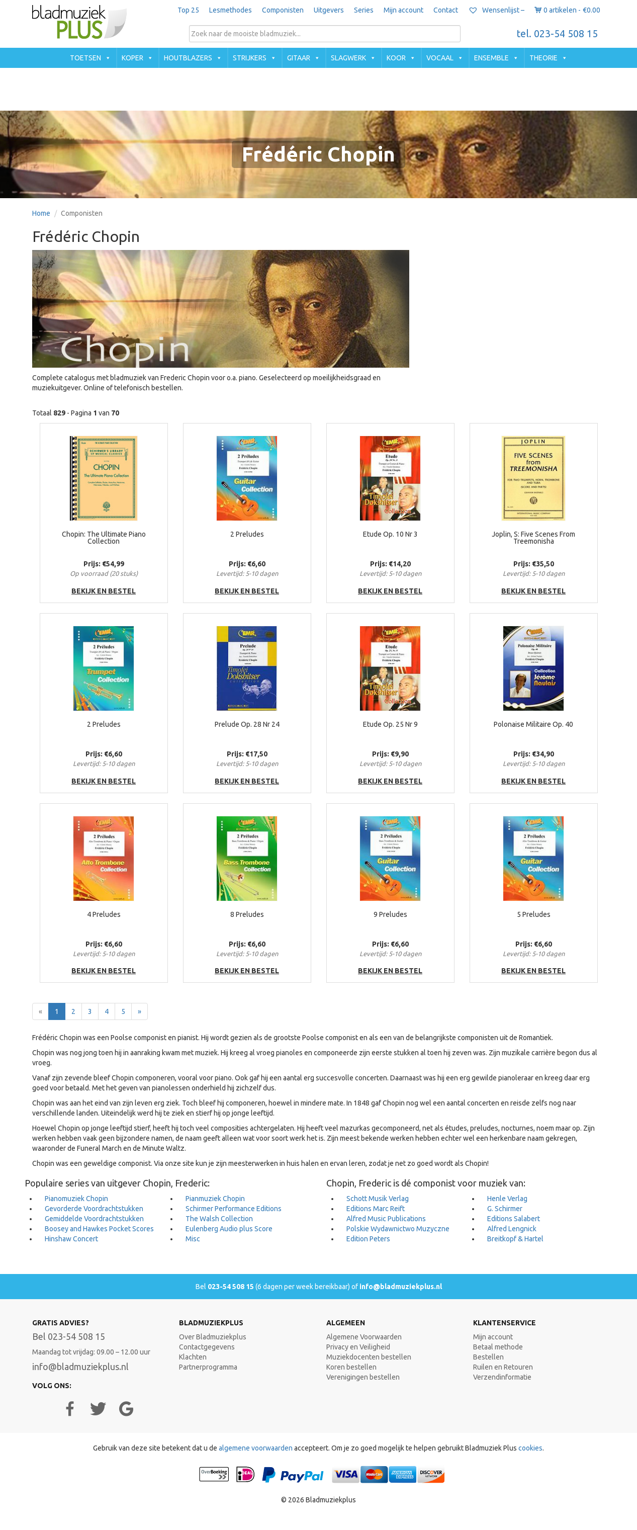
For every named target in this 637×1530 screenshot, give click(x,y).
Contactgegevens (207, 1347)
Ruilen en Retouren (503, 1367)
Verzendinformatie (502, 1377)
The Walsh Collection (219, 1219)
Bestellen (488, 1357)
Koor (396, 58)
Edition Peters (368, 1239)
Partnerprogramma (208, 1367)
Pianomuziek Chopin (76, 1199)
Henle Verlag (507, 1199)
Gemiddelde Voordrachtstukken (94, 1219)
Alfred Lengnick (511, 1229)
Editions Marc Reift (375, 1209)
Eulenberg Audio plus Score (229, 1229)
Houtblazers (188, 58)
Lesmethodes (230, 10)
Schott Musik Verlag (377, 1199)
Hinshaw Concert (71, 1239)
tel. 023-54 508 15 (557, 33)
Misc (193, 1239)
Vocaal (439, 58)
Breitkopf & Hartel (515, 1239)
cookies (530, 1448)
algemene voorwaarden (256, 1448)
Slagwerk (348, 58)
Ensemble (491, 58)
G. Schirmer (504, 1209)
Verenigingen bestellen (363, 1377)
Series (364, 10)
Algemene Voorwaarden (364, 1337)
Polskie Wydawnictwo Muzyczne (397, 1229)
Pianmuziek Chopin (215, 1199)
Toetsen (85, 58)
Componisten (283, 10)
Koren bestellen (351, 1367)
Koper (132, 58)
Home (41, 213)
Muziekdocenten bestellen (368, 1357)
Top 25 (188, 10)
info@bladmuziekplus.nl (400, 1287)
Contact (445, 10)
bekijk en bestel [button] (103, 591)
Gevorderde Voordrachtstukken (94, 1209)
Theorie (543, 58)
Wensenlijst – (496, 10)
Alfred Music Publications (386, 1219)
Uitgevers (329, 10)
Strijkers (249, 58)
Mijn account (403, 10)
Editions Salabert (513, 1219)
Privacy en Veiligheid (358, 1347)
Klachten (193, 1357)
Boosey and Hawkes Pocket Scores (99, 1229)
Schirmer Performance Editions (234, 1209)
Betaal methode (498, 1347)
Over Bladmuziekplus (212, 1337)
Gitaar (298, 58)
